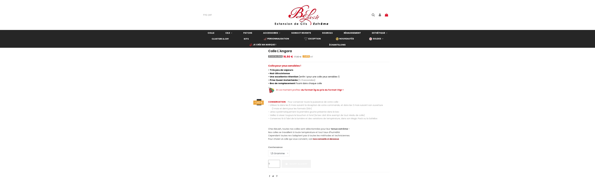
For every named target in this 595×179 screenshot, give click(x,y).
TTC (205, 14)
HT (210, 14)
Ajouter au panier (296, 163)
